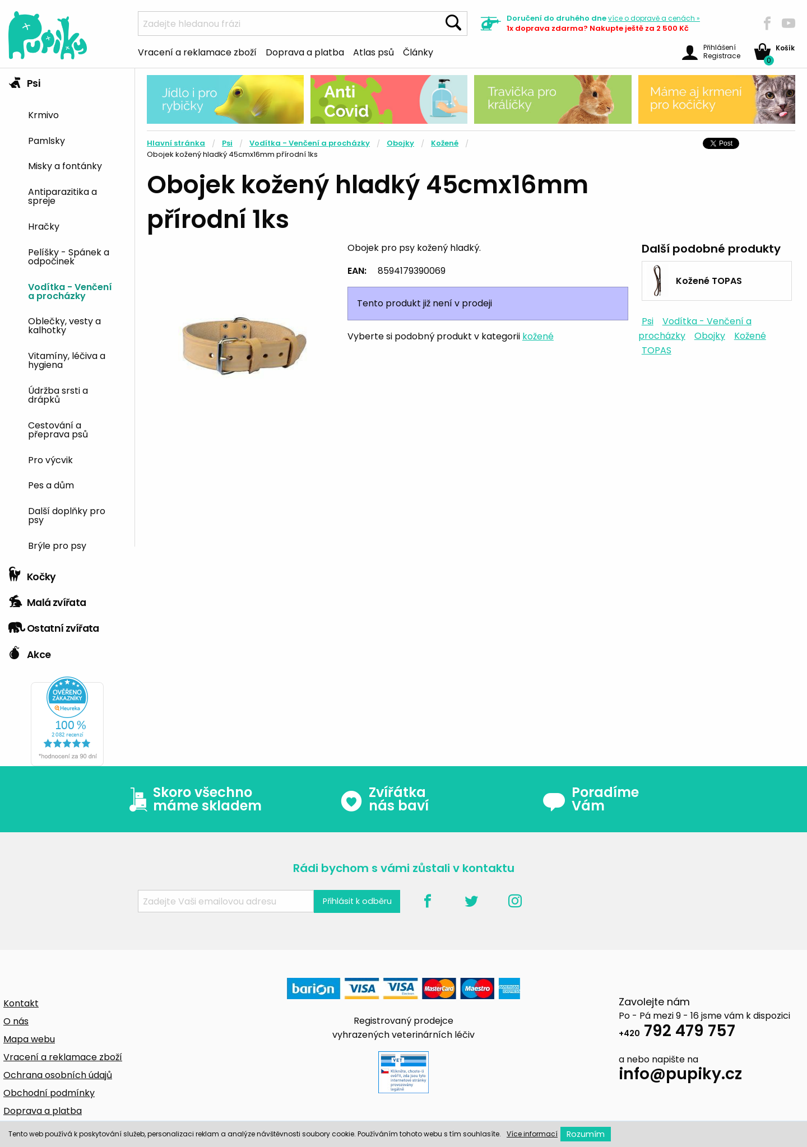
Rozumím (586, 1134)
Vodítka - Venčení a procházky (70, 291)
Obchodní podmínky (49, 1093)
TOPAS (656, 350)
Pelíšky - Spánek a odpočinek (68, 256)
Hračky (43, 225)
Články (418, 51)
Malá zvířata (47, 599)
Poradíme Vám (590, 799)
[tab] (67, 315)
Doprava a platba (305, 51)
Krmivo (43, 114)
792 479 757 (677, 1032)
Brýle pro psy (57, 545)
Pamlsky (46, 140)
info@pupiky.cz (680, 1075)
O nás (16, 1021)
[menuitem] (77, 114)
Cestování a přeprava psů (58, 429)
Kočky (32, 574)
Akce (29, 651)
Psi (24, 80)
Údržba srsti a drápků (58, 394)
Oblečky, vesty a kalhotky (64, 325)
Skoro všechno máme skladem (193, 799)
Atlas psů (373, 51)
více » (654, 18)
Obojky (400, 143)
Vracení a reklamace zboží (197, 51)
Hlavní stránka (176, 143)
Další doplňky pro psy (66, 515)
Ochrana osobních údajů (57, 1075)
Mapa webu (29, 1039)
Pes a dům (51, 484)
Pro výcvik (50, 459)
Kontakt (21, 1003)
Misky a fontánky (65, 165)
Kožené (444, 143)
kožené (538, 336)
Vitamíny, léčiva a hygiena (66, 359)
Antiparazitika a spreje (62, 195)
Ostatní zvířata (53, 625)
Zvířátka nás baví (384, 799)
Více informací (532, 1134)
